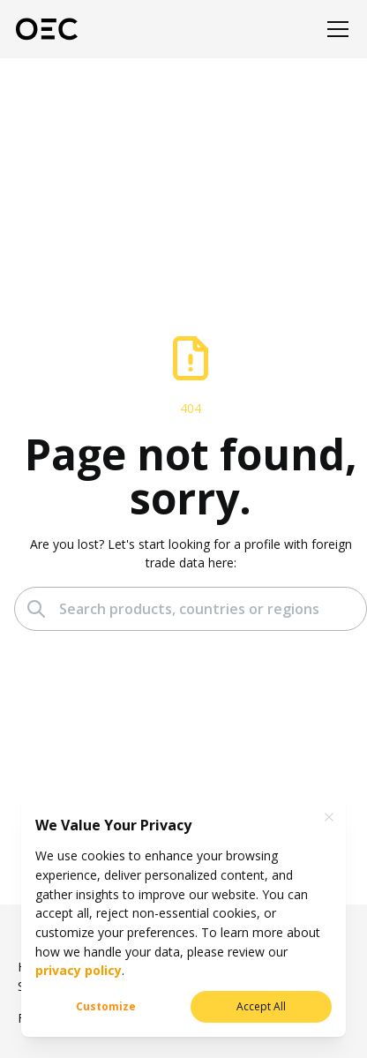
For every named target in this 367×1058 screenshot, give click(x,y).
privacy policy (78, 970)
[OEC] (46, 29)
